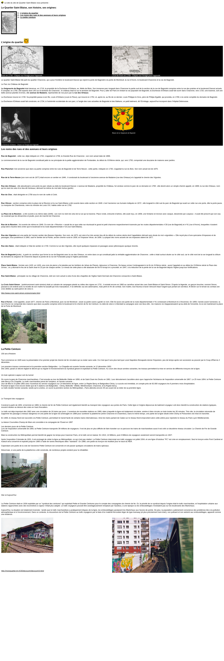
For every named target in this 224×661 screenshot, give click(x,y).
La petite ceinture (28, 17)
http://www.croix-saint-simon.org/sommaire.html (20, 293)
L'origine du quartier (29, 13)
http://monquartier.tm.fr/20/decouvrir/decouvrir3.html (22, 571)
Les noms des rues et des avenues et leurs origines (43, 15)
